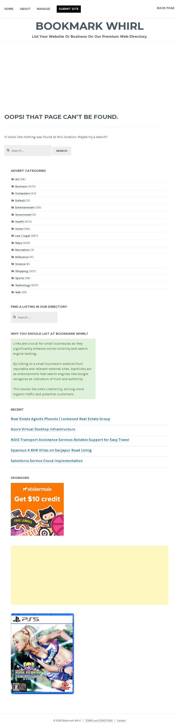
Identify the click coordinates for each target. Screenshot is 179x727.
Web (18, 292)
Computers (22, 193)
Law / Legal (22, 235)
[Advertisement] (89, 73)
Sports (19, 278)
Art (17, 179)
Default (20, 200)
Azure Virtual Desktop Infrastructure (43, 429)
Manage (43, 9)
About (25, 9)
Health (19, 221)
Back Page (166, 8)
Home (9, 9)
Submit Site (69, 9)
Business (21, 186)
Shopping (21, 271)
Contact (121, 720)
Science (20, 264)
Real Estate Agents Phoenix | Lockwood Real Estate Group (60, 419)
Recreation (22, 249)
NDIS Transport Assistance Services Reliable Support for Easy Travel (70, 440)
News (18, 243)
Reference (21, 257)
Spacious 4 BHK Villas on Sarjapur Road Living (51, 450)
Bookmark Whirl (90, 26)
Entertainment (24, 207)
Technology (22, 285)
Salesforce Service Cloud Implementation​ (47, 461)
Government (23, 214)
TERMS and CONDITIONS (99, 720)
